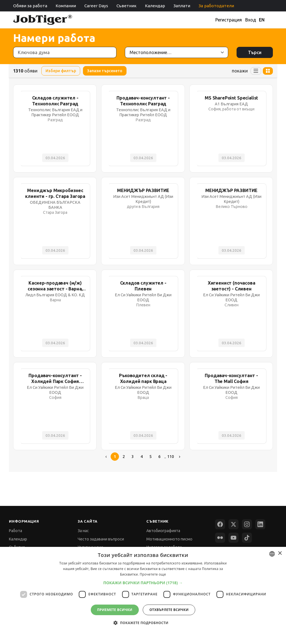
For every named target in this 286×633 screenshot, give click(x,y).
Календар (155, 5)
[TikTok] (247, 538)
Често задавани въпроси (101, 539)
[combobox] (272, 554)
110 (170, 456)
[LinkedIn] (260, 524)
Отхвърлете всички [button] (169, 609)
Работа (15, 530)
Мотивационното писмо (169, 539)
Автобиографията (163, 530)
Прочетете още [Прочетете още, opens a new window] (153, 574)
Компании (66, 5)
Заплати (181, 5)
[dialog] (143, 590)
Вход (250, 19)
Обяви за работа (30, 5)
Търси (254, 52)
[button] (143, 582)
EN (261, 19)
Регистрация (228, 19)
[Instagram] (247, 524)
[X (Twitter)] (233, 524)
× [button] (280, 553)
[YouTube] (233, 538)
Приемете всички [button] (114, 609)
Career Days (96, 5)
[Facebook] (220, 524)
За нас (83, 530)
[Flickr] (220, 538)
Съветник (126, 5)
